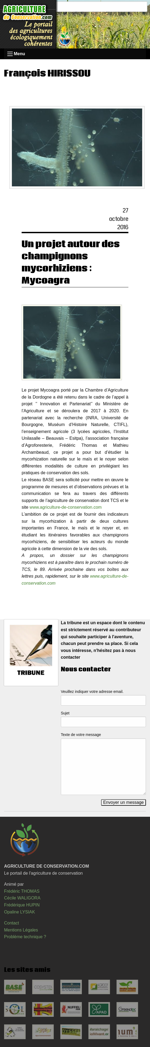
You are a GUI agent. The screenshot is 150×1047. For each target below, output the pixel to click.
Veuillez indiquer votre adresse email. (92, 691)
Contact (11, 923)
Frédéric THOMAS (21, 891)
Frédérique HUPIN (22, 905)
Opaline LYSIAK (19, 912)
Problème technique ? (25, 936)
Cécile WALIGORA (22, 898)
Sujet (65, 713)
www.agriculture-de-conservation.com (65, 507)
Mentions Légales (21, 930)
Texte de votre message (81, 734)
